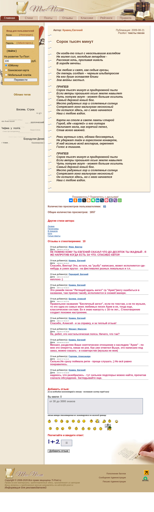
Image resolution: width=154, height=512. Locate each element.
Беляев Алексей (77, 299)
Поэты (48, 18)
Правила (125, 18)
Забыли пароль (24, 43)
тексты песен (136, 33)
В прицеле (53, 231)
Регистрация (25, 35)
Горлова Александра (80, 356)
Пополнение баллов (116, 473)
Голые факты (54, 236)
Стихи (29, 18)
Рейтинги (106, 18)
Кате (50, 233)
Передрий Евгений (78, 274)
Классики (87, 18)
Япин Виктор (75, 247)
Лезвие (51, 226)
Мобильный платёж (18, 75)
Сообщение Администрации (112, 477)
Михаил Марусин (78, 329)
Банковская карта (17, 70)
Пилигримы (53, 229)
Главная (9, 18)
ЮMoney (11, 65)
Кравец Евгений (77, 260)
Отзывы (67, 18)
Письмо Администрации (114, 481)
